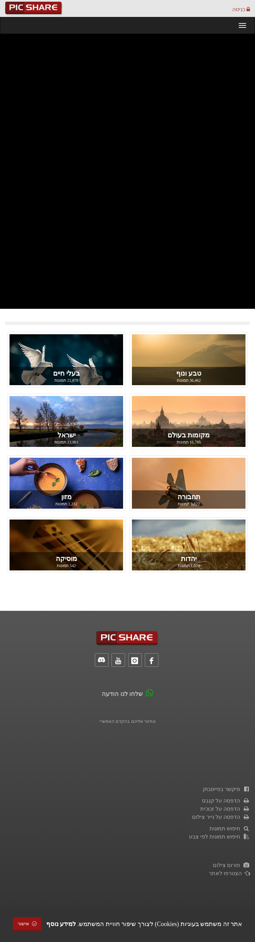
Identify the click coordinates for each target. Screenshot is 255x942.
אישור (27, 923)
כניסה (241, 9)
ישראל (66, 435)
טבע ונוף (188, 373)
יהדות (189, 558)
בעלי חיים (66, 373)
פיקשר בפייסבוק (226, 789)
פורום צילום (231, 865)
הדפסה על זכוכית (225, 809)
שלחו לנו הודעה (122, 694)
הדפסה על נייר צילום (221, 817)
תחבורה (188, 497)
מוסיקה (66, 558)
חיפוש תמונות (229, 828)
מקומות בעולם (189, 435)
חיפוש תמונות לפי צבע (219, 837)
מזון (66, 497)
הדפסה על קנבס (226, 801)
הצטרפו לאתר (229, 873)
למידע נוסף (61, 924)
